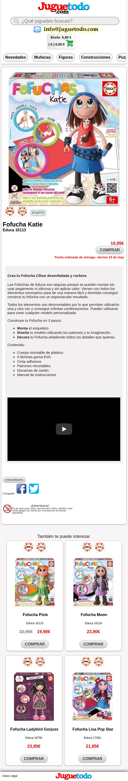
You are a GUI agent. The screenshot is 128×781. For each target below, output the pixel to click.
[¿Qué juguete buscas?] (64, 21)
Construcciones (95, 57)
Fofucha (14, 224)
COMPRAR (110, 250)
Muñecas (42, 57)
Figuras (66, 57)
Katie (35, 224)
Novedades (15, 57)
